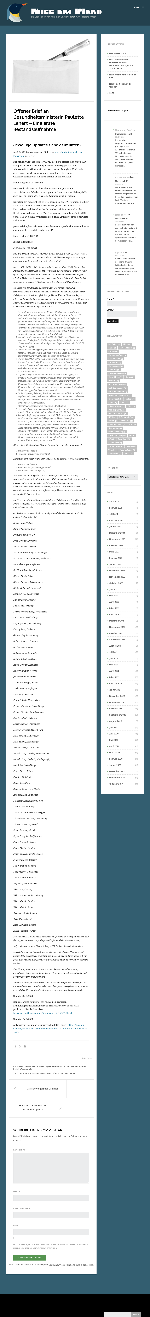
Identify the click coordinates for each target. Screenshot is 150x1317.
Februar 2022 (115, 614)
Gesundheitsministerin (42, 1073)
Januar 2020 (115, 765)
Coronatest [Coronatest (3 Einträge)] (114, 362)
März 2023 (114, 551)
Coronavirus (25, 1073)
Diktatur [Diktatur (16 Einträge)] (113, 381)
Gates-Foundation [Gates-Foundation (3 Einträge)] (117, 392)
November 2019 (117, 777)
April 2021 (114, 671)
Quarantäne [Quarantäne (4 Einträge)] (115, 428)
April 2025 (114, 501)
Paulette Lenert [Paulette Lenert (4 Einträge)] (116, 424)
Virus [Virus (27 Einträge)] (112, 450)
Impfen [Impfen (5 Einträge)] (129, 399)
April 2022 (114, 602)
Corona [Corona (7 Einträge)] (112, 351)
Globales (40, 1066)
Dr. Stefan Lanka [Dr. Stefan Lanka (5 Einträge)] (117, 384)
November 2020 (117, 702)
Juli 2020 (113, 727)
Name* (122, 302)
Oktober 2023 (116, 545)
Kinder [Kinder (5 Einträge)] (112, 402)
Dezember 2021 (116, 620)
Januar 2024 (115, 526)
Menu (139, 7)
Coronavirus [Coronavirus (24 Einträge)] (115, 366)
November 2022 (117, 577)
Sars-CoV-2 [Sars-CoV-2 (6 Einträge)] (124, 439)
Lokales (66, 1066)
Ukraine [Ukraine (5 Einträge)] (130, 446)
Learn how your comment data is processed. (71, 1246)
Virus (67, 1073)
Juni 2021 (113, 658)
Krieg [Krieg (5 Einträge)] (131, 406)
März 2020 (114, 752)
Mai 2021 (113, 664)
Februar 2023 (115, 558)
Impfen (48, 1066)
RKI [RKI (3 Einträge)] (131, 435)
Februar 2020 (115, 759)
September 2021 (117, 639)
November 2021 (117, 627)
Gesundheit (30, 1066)
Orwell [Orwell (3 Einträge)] (112, 421)
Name (16, 1173)
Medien (74, 1066)
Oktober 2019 (116, 784)
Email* (122, 312)
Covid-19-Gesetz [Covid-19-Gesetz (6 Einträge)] (117, 373)
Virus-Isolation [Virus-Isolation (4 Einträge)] (127, 450)
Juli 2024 (113, 514)
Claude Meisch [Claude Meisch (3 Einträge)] (127, 348)
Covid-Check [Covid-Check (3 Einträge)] (115, 377)
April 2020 (114, 746)
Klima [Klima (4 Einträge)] (124, 402)
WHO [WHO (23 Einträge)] (128, 454)
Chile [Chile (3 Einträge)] (126, 344)
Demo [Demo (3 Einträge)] (129, 377)
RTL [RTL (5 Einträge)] (111, 439)
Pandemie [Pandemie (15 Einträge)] (127, 421)
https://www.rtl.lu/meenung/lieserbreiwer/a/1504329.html (42, 1013)
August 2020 (115, 721)
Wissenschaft (26, 1069)
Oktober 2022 (116, 583)
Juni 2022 (113, 589)
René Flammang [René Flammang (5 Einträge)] (117, 435)
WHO (72, 1073)
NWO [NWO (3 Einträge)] (111, 417)
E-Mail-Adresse (21, 1190)
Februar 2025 (115, 508)
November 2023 (117, 539)
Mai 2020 (113, 740)
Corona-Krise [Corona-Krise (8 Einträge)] (115, 359)
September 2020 (117, 715)
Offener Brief (58, 1073)
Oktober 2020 (116, 708)
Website (17, 1207)
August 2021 (115, 646)
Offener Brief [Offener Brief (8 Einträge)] (126, 417)
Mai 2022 (113, 595)
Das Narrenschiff (117, 53)
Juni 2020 (114, 733)
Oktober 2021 (115, 633)
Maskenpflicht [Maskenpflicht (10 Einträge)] (116, 410)
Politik (16, 1069)
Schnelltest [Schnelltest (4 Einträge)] (115, 443)
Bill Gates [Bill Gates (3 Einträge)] (114, 344)
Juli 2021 (113, 652)
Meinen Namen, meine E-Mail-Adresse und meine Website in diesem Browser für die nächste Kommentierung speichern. (50, 1228)
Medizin (82, 1066)
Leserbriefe (57, 1066)
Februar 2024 (116, 520)
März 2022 (114, 608)
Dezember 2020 (117, 696)
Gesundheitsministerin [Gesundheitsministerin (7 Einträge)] (119, 395)
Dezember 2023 (117, 533)
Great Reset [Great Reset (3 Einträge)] (114, 399)
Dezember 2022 (117, 570)
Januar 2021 (115, 689)
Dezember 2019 (117, 771)
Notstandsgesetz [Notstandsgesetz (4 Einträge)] (117, 413)
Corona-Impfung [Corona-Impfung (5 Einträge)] (117, 355)
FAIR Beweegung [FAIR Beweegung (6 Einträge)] (117, 388)
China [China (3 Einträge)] (112, 348)
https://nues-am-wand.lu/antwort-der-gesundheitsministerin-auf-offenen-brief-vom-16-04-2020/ (50, 1028)
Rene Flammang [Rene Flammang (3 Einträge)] (116, 432)
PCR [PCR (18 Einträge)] (132, 424)
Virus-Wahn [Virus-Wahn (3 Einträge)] (114, 454)
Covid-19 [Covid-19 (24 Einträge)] (114, 370)
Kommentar (20, 1132)
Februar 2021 (115, 683)
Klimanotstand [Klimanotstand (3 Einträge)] (116, 406)
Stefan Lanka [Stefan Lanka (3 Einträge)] (115, 446)
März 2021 (114, 677)
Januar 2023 (115, 564)
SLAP (111, 93)
